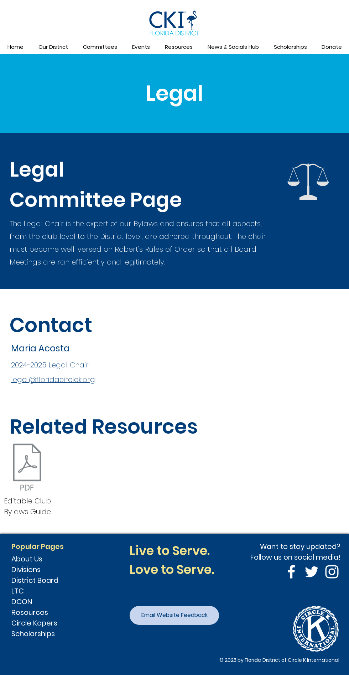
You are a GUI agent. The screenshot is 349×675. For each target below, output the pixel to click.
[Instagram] (332, 572)
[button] (53, 47)
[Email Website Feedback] (174, 615)
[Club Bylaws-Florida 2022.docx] (27, 468)
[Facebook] (291, 572)
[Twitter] (312, 572)
